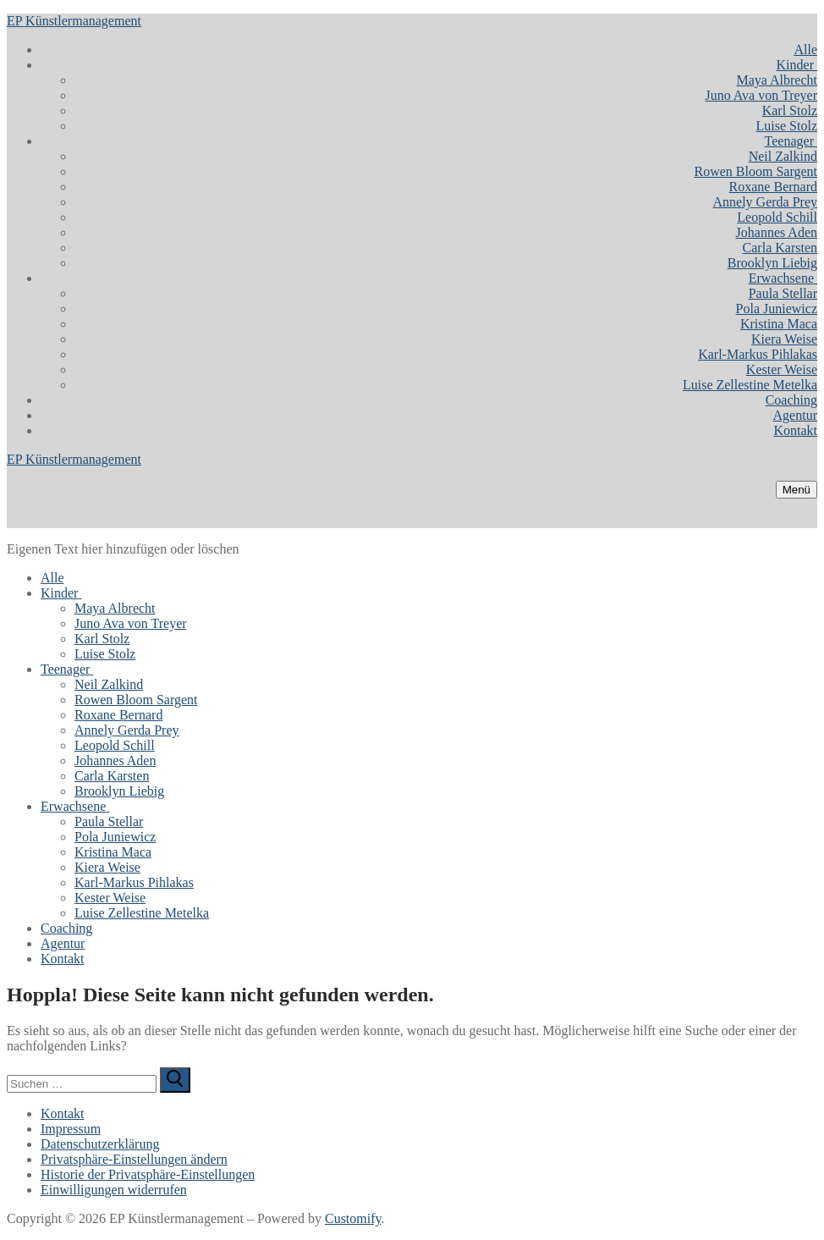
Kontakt (63, 1113)
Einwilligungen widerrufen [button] (114, 1189)
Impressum (71, 1129)
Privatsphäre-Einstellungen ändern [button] (134, 1159)
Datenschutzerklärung (100, 1144)
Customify (353, 1218)
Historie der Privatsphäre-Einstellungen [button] (148, 1174)
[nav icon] (796, 490)
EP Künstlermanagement (74, 21)
